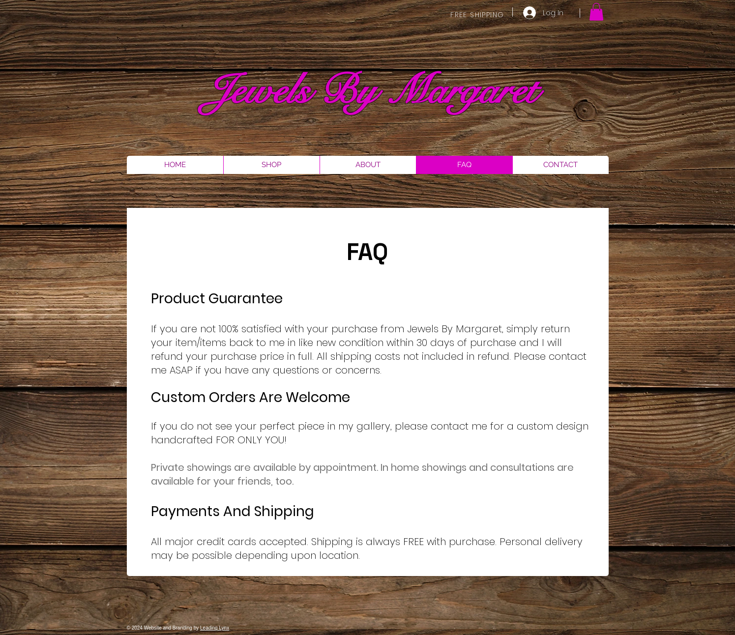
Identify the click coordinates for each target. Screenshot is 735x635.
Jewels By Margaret (371, 91)
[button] (596, 12)
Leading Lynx (214, 628)
